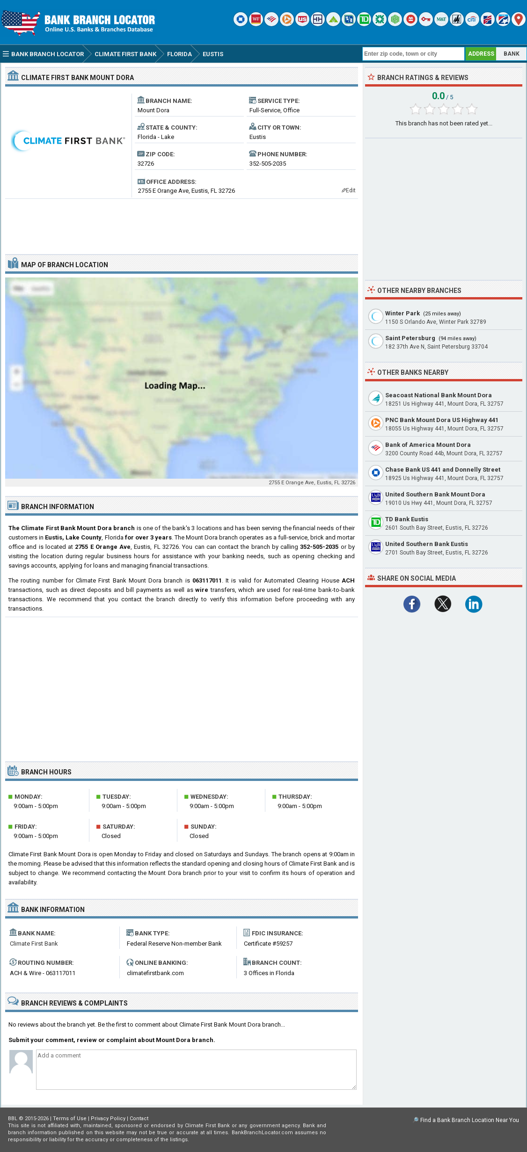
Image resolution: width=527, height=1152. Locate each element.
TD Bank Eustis (406, 519)
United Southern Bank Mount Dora (435, 494)
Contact (139, 1119)
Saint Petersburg (410, 338)
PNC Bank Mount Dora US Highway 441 (441, 419)
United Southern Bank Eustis (426, 543)
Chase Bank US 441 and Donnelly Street (442, 469)
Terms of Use (70, 1119)
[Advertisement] (181, 223)
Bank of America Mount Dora (428, 444)
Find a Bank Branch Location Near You (469, 1120)
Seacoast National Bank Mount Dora (438, 395)
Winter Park (402, 313)
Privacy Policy (108, 1119)
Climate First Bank (34, 943)
